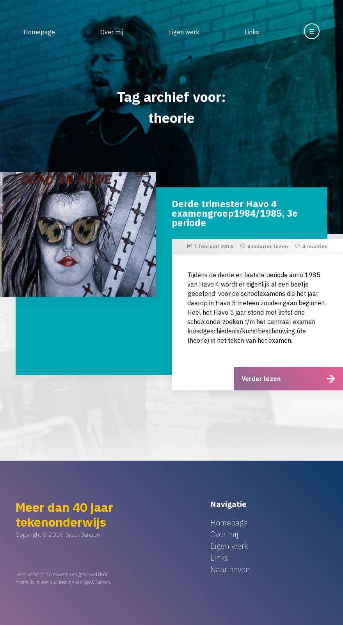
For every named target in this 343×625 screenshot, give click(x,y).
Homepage (39, 32)
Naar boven (230, 569)
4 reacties (314, 246)
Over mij (111, 32)
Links (252, 32)
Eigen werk (183, 32)
